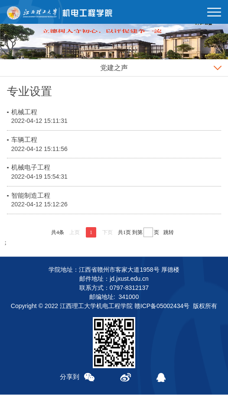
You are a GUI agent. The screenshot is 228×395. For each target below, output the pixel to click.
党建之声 (114, 67)
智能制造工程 (30, 195)
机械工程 (24, 112)
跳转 (168, 232)
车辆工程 (24, 139)
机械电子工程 (30, 167)
